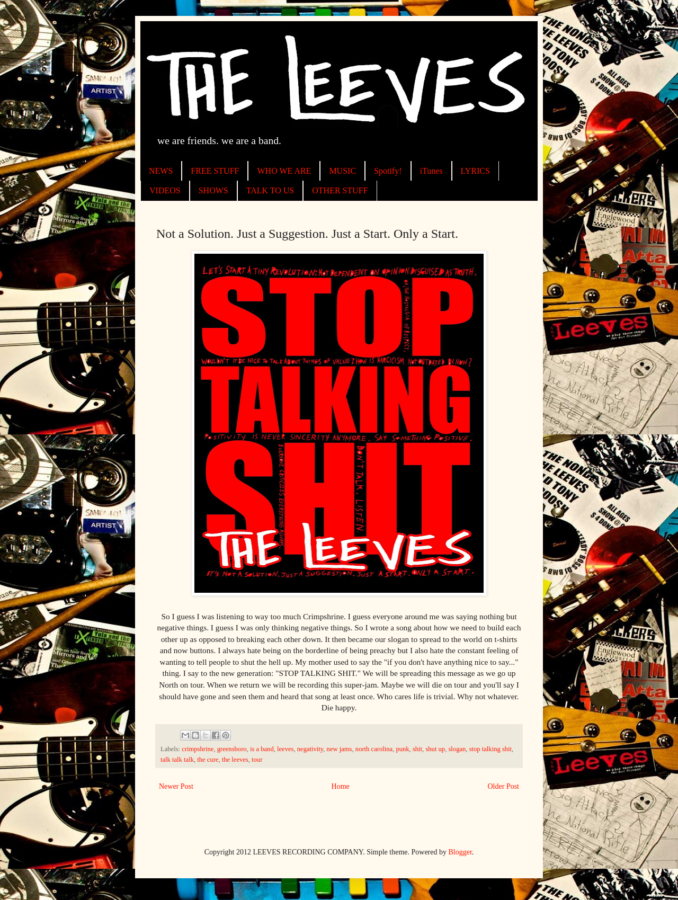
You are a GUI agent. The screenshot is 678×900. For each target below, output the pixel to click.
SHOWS (213, 190)
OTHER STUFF (340, 190)
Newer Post (176, 786)
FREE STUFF (215, 170)
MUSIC (342, 170)
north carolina (373, 749)
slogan (457, 749)
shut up (435, 749)
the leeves (235, 759)
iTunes (431, 170)
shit (417, 749)
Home (341, 786)
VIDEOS (165, 190)
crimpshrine (197, 749)
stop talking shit (490, 749)
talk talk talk (177, 759)
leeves (285, 749)
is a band (262, 749)
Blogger (460, 852)
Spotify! (388, 170)
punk (402, 749)
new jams (339, 749)
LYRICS (475, 170)
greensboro (232, 749)
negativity (310, 749)
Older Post (504, 786)
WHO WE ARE (284, 170)
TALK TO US (270, 190)
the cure (207, 759)
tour (257, 759)
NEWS (161, 170)
